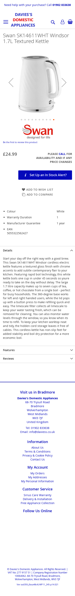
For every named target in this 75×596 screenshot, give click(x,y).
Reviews (8, 358)
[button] (11, 82)
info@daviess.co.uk (42, 432)
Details (7, 250)
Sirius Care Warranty (37, 495)
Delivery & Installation (37, 499)
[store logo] (23, 20)
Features (9, 350)
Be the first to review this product (20, 142)
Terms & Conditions (37, 451)
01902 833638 (62, 5)
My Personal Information (37, 481)
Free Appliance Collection (38, 503)
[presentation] (37, 250)
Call (62, 154)
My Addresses (37, 477)
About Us (37, 447)
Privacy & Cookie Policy (37, 455)
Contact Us (37, 459)
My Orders (37, 473)
